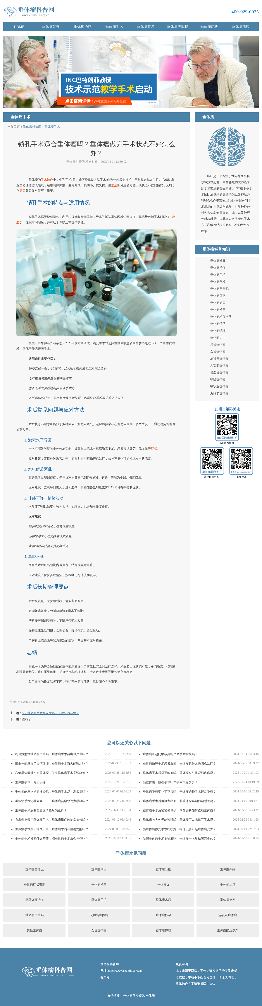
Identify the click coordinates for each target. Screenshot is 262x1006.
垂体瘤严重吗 (177, 27)
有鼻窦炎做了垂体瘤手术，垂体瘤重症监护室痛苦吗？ (51, 819)
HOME (19, 27)
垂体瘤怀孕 (218, 323)
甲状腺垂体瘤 (219, 386)
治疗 (50, 179)
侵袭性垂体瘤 (219, 372)
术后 (114, 185)
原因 (22, 190)
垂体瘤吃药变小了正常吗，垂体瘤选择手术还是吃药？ (179, 791)
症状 (154, 448)
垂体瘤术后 (163, 900)
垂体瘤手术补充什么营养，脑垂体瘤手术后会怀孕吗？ (51, 838)
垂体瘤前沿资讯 (134, 995)
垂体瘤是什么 (34, 869)
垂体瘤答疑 (51, 27)
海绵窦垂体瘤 (219, 393)
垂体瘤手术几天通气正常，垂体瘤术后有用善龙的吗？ (51, 829)
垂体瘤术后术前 (221, 316)
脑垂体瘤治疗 (34, 900)
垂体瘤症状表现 (34, 884)
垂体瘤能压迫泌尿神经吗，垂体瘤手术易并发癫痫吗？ (51, 791)
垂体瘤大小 (218, 337)
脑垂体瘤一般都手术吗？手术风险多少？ (170, 782)
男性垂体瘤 (218, 344)
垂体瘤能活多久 (227, 930)
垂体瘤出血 (163, 869)
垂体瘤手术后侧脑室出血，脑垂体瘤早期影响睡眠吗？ (179, 801)
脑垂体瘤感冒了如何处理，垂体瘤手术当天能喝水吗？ (51, 763)
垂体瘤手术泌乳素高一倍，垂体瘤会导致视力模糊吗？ (51, 801)
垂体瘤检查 (218, 309)
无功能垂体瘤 (219, 365)
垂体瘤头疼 (227, 869)
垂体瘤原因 (241, 27)
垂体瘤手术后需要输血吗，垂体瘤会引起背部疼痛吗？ (179, 773)
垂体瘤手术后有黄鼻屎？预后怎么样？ (41, 810)
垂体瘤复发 (146, 27)
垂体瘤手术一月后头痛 (30, 782)
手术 (44, 179)
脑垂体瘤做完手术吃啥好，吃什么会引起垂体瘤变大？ (179, 829)
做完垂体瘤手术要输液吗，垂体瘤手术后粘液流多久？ (179, 838)
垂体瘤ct (163, 884)
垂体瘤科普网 (32, 126)
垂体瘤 (150, 995)
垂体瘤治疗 (82, 27)
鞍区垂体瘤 (218, 379)
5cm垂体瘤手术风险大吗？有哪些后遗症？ (50, 713)
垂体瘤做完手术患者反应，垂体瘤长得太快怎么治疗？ (179, 763)
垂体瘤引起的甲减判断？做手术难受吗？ (170, 754)
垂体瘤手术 (114, 27)
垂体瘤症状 (209, 27)
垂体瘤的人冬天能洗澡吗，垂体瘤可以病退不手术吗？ (179, 819)
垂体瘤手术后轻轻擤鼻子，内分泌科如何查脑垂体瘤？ (179, 810)
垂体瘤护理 (218, 330)
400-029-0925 (245, 11)
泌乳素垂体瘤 (219, 358)
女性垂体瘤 (218, 351)
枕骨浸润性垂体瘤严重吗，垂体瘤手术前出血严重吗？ (51, 754)
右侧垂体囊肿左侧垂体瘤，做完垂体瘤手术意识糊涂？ (51, 773)
